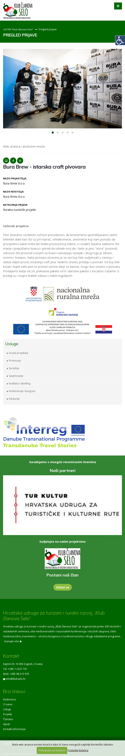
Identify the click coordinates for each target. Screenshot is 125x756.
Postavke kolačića (78, 750)
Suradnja (14, 368)
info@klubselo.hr (16, 679)
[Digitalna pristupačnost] (120, 40)
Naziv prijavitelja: (15, 178)
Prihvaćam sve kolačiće (52, 750)
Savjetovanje (16, 376)
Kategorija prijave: (15, 204)
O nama (8, 704)
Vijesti (6, 724)
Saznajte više (13, 641)
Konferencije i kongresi (23, 391)
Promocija (15, 360)
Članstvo (8, 719)
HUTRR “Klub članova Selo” (18, 29)
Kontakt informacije (14, 729)
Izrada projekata (19, 353)
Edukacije (14, 398)
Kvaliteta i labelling (20, 383)
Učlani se (62, 587)
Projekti (7, 714)
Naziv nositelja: (13, 191)
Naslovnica (9, 699)
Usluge (7, 709)
